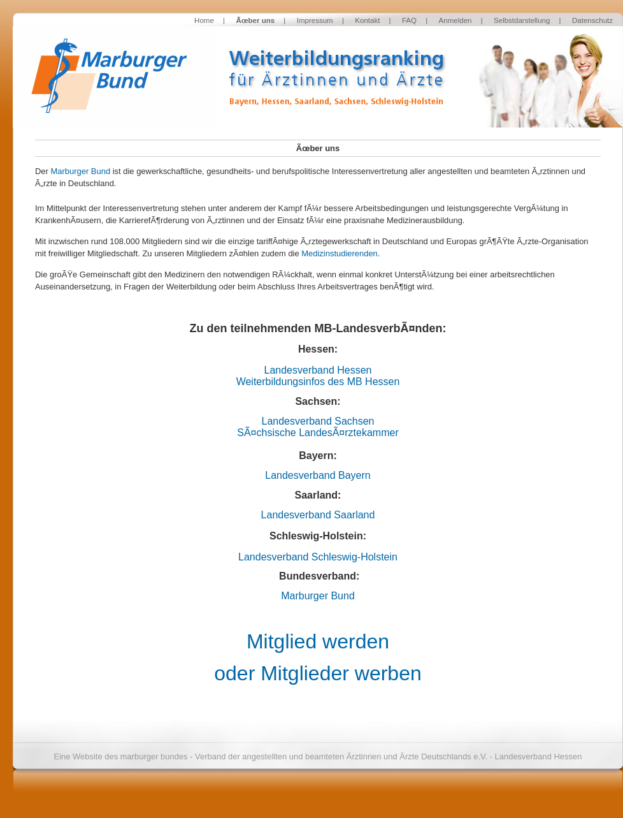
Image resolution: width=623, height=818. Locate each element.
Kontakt (367, 20)
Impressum (315, 20)
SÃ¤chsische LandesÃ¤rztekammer (317, 432)
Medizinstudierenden (339, 253)
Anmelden (455, 20)
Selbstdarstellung (522, 20)
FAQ (409, 20)
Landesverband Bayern (317, 475)
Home (204, 20)
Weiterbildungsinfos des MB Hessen (318, 381)
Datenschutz (592, 20)
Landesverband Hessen (317, 370)
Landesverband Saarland (318, 514)
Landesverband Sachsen (317, 421)
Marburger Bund (80, 171)
